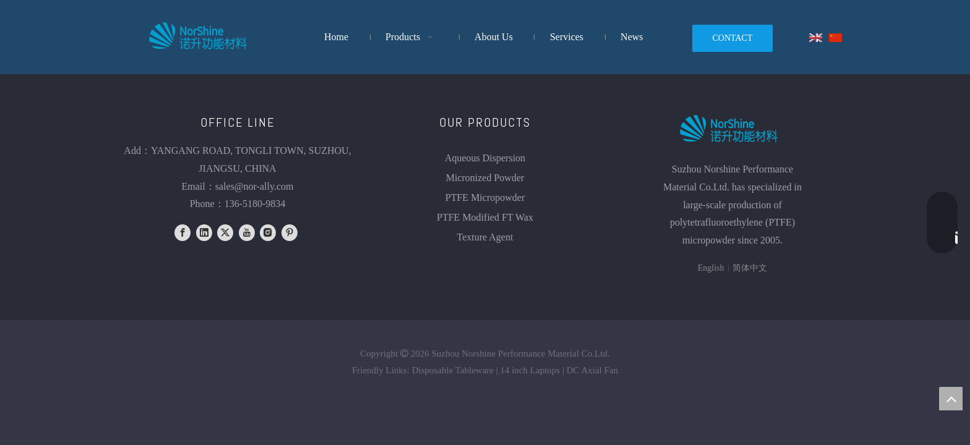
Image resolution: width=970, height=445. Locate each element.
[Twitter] (225, 232)
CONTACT (733, 38)
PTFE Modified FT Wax (485, 217)
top (951, 398)
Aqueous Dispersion (485, 158)
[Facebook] (182, 232)
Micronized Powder (485, 177)
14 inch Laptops (530, 370)
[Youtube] (247, 232)
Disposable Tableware (453, 370)
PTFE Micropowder (485, 197)
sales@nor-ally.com (254, 186)
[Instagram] (268, 232)
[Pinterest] (289, 232)
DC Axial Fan (592, 370)
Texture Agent (485, 237)
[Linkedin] (204, 232)
